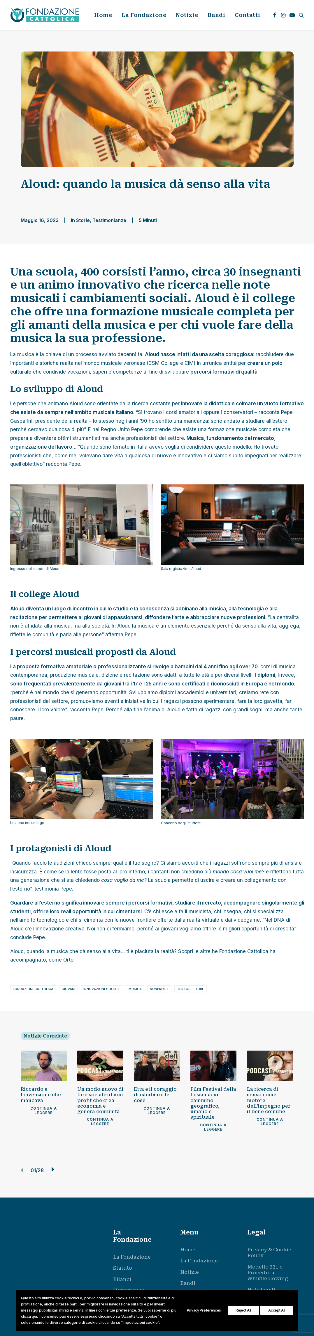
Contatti (247, 15)
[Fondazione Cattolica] (45, 15)
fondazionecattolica (33, 989)
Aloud (76, 403)
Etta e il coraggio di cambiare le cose (155, 1094)
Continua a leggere (44, 1110)
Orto (68, 960)
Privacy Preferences (204, 1310)
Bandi (217, 15)
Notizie (187, 15)
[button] (274, 15)
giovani (68, 989)
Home (103, 15)
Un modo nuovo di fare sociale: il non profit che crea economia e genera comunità (100, 1100)
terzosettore (190, 989)
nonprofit (159, 989)
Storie (83, 220)
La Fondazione (144, 15)
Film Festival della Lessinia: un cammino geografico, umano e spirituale (213, 1103)
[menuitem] (103, 15)
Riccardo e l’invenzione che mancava (41, 1094)
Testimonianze (109, 220)
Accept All (276, 1310)
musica (135, 989)
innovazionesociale (101, 989)
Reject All (243, 1310)
